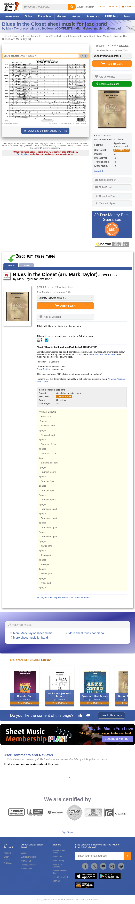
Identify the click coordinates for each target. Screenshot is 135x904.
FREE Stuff (111, 16)
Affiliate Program (28, 857)
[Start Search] (72, 7)
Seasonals (92, 16)
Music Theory (58, 860)
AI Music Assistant (116, 379)
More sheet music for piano (86, 633)
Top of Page (67, 832)
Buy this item (23, 154)
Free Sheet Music (60, 877)
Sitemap (56, 881)
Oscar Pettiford (44, 369)
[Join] (127, 856)
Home (6, 36)
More (127, 16)
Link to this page (111, 715)
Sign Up (113, 6)
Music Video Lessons (58, 865)
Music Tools (58, 856)
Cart (126, 6)
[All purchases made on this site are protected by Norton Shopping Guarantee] (112, 244)
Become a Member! (117, 738)
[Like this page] (80, 716)
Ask (84, 56)
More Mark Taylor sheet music (32, 633)
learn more (42, 381)
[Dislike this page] (88, 716)
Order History (7, 858)
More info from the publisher (102, 354)
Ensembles (44, 16)
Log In (101, 6)
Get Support (9, 863)
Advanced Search (85, 7)
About (23, 853)
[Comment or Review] (37, 772)
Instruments (12, 16)
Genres (61, 16)
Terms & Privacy (28, 865)
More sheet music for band (30, 637)
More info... (100, 171)
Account (7, 853)
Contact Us (26, 861)
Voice (28, 16)
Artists (76, 16)
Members (123, 45)
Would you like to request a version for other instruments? (64, 597)
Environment (26, 869)
